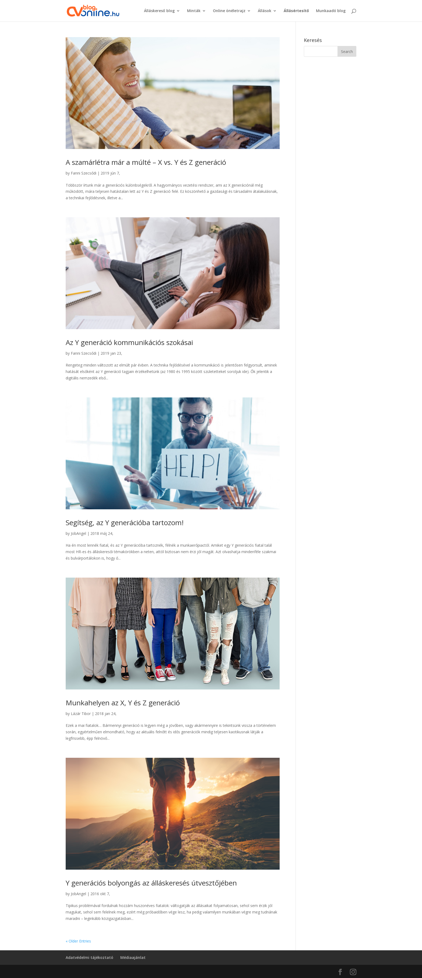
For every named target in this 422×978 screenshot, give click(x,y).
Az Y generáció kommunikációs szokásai (129, 342)
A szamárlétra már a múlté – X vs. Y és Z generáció (146, 162)
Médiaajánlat (133, 957)
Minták (194, 11)
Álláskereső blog (159, 11)
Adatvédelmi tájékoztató (89, 957)
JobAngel (78, 533)
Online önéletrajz (229, 11)
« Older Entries (78, 941)
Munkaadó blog (331, 11)
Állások (264, 11)
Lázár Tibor (81, 713)
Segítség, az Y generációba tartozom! (125, 522)
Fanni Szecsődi (83, 173)
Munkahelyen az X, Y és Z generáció (123, 702)
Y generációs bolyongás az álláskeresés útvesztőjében (151, 883)
